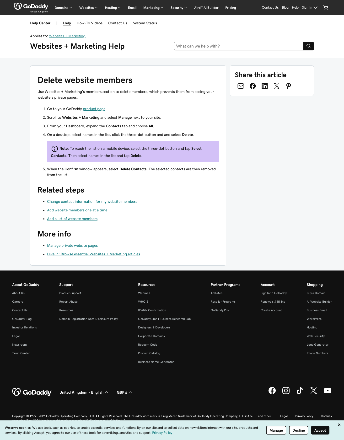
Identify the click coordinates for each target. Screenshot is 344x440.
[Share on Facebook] (253, 86)
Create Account (271, 310)
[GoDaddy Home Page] (32, 392)
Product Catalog (149, 353)
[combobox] (238, 46)
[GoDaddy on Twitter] (313, 393)
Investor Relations (24, 327)
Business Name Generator (156, 361)
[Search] (308, 46)
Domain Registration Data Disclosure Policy (88, 318)
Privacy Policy (304, 416)
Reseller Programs (223, 301)
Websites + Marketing (67, 36)
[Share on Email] (241, 86)
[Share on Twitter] (277, 86)
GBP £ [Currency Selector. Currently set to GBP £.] (125, 392)
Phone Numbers (317, 353)
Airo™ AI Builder (206, 7)
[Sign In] (310, 7)
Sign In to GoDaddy (274, 293)
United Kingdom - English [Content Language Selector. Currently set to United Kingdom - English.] (84, 392)
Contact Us (117, 23)
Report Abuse (68, 301)
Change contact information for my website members (92, 201)
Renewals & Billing (273, 301)
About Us (18, 293)
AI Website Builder (319, 301)
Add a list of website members (72, 218)
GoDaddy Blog (22, 318)
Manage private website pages (72, 245)
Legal (16, 336)
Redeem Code (147, 344)
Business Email (317, 310)
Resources (66, 310)
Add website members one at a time (77, 210)
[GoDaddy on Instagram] (286, 393)
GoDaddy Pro (220, 310)
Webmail (144, 293)
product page (94, 109)
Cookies (326, 416)
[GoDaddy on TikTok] (300, 393)
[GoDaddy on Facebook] (272, 393)
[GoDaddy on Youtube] (327, 393)
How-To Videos (89, 23)
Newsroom (19, 344)
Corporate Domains (151, 336)
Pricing (230, 7)
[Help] (295, 7)
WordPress (314, 318)
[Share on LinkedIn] (265, 86)
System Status (145, 23)
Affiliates (216, 293)
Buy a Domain (316, 293)
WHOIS (143, 301)
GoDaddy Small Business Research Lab (164, 318)
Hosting (312, 327)
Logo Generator (317, 344)
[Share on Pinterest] (289, 86)
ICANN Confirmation (152, 310)
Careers (17, 301)
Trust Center (21, 353)
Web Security (316, 336)
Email (132, 7)
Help (67, 23)
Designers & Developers (154, 327)
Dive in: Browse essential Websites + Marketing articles (93, 254)
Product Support (70, 293)
